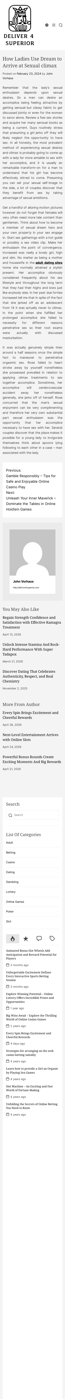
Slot (8, 921)
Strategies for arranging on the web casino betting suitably (30, 1053)
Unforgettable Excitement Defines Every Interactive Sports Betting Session (28, 976)
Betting (10, 852)
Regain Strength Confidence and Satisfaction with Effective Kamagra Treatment (32, 622)
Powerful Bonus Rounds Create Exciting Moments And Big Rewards (32, 759)
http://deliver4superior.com (26, 587)
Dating (10, 872)
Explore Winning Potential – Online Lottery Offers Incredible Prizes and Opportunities (30, 998)
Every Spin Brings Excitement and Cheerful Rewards (30, 715)
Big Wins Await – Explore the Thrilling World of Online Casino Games (31, 1017)
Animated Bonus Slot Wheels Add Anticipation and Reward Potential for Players (31, 954)
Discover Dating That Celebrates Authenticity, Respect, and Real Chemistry (29, 676)
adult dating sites (49, 262)
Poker (10, 911)
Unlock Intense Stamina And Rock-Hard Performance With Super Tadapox (31, 649)
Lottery (11, 892)
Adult (9, 842)
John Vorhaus (23, 581)
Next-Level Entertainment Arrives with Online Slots (30, 737)
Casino (10, 862)
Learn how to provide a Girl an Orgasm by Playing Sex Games (32, 1070)
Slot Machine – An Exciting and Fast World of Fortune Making (29, 1088)
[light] (47, 25)
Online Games (15, 901)
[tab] (12, 938)
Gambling (12, 882)
